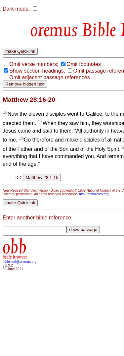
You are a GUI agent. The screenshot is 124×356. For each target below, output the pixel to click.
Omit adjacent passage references (49, 77)
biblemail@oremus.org (20, 262)
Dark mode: (16, 9)
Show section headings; (37, 71)
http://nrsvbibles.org (93, 194)
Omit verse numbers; (33, 64)
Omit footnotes (83, 64)
